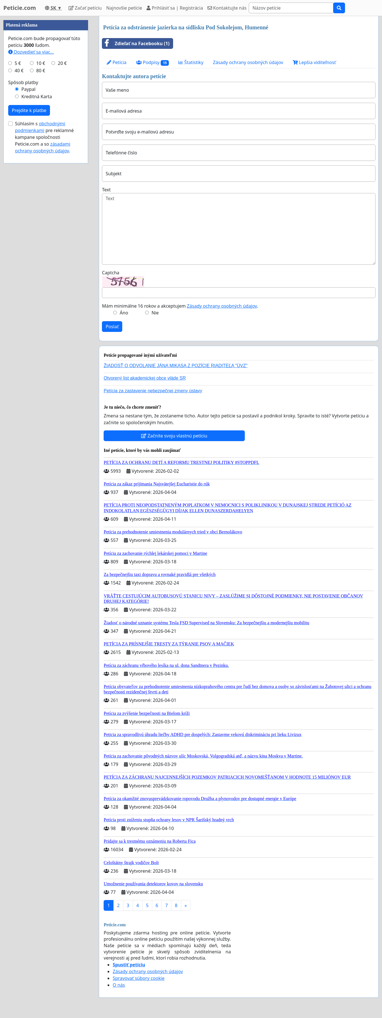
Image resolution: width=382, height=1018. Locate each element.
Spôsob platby (23, 82)
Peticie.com (19, 8)
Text (106, 190)
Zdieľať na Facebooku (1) (135, 43)
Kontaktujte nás (227, 8)
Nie (155, 313)
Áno (124, 313)
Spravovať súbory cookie (138, 978)
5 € (18, 63)
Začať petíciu (85, 8)
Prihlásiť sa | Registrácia (175, 8)
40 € (19, 70)
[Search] (291, 8)
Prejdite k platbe (29, 110)
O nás (119, 985)
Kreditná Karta (36, 96)
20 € (62, 63)
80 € (40, 70)
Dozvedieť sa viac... (31, 52)
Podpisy (152, 62)
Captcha (110, 273)
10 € (40, 63)
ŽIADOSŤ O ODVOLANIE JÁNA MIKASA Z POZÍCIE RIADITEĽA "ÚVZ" (175, 365)
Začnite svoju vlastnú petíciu (174, 436)
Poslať (112, 326)
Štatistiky (190, 62)
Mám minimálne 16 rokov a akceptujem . (180, 306)
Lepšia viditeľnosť (314, 62)
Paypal (28, 89)
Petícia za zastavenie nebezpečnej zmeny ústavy (153, 390)
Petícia (116, 62)
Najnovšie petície (124, 8)
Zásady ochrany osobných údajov (248, 62)
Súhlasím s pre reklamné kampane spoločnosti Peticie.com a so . (44, 137)
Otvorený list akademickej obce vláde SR (145, 378)
